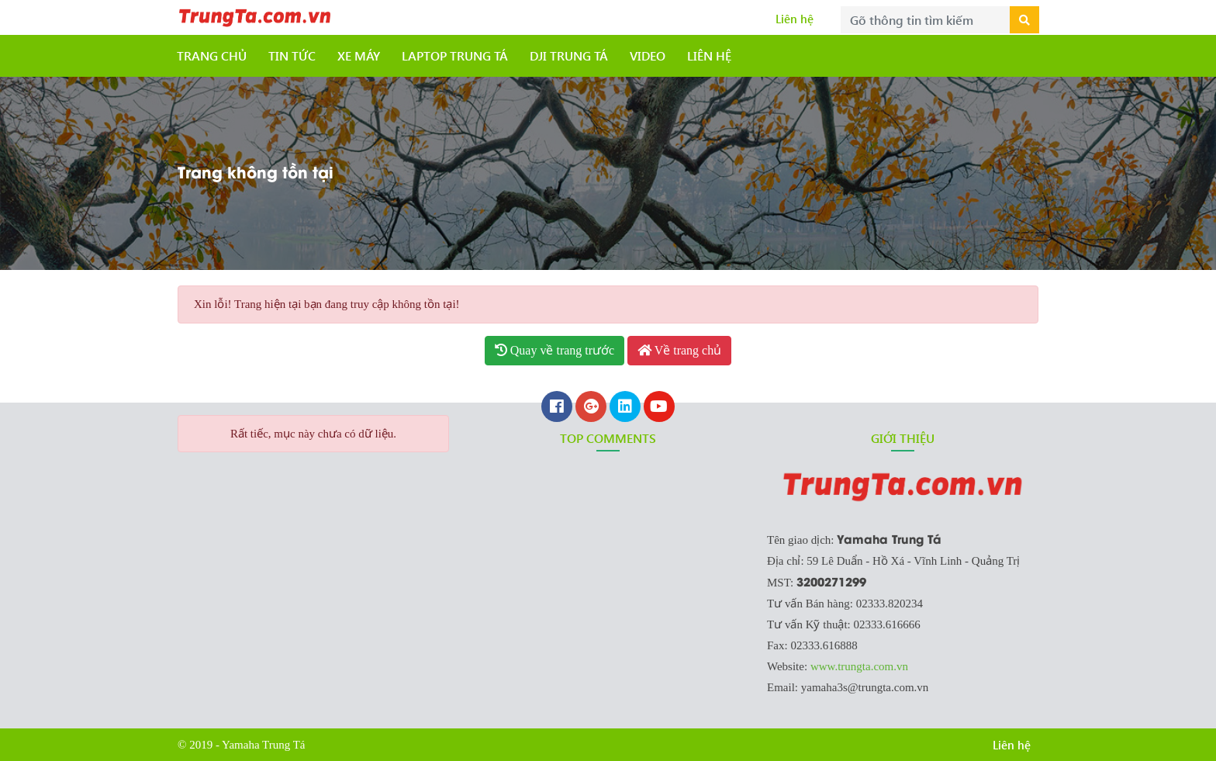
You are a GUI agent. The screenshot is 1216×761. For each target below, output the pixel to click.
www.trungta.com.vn (859, 666)
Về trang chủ (679, 350)
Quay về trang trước (554, 350)
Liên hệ (795, 18)
